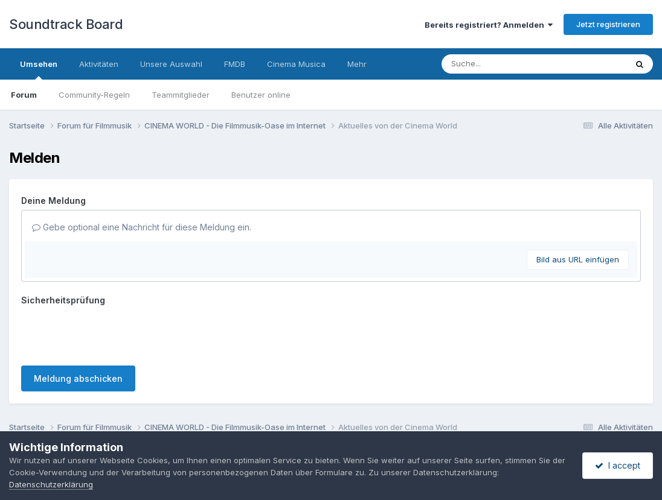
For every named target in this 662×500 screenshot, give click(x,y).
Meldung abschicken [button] (78, 331)
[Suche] (509, 64)
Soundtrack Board (66, 24)
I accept (617, 465)
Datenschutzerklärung (309, 419)
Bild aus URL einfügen (577, 259)
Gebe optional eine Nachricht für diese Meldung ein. (141, 227)
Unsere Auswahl (171, 64)
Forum (24, 95)
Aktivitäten (98, 64)
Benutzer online (261, 95)
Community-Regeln (94, 95)
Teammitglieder (181, 95)
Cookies (380, 419)
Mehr (357, 64)
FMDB (234, 64)
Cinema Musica (296, 64)
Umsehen (38, 69)
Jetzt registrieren (608, 24)
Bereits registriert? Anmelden (489, 25)
